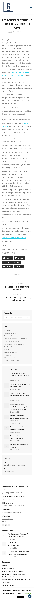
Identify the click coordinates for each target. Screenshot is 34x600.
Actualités (7, 330)
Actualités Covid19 (10, 333)
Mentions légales (7, 519)
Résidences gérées (10, 358)
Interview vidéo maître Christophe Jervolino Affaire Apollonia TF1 (19, 418)
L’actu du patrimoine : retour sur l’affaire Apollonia (20, 386)
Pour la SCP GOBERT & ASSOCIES (14, 238)
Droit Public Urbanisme (11, 341)
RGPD (4, 521)
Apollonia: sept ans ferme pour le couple (19, 446)
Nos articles (8, 349)
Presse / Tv (8, 355)
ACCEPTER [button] (20, 597)
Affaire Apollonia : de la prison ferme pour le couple (19, 437)
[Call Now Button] (29, 596)
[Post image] (6, 374)
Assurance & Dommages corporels (15, 336)
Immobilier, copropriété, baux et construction (14, 346)
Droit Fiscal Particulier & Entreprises (15, 339)
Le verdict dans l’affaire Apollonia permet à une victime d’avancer (19, 395)
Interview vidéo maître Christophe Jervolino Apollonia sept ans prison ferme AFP (19, 407)
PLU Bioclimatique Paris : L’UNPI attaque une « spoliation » (20, 375)
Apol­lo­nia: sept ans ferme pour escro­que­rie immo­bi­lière (19, 428)
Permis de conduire (10, 352)
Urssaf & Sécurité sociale (12, 361)
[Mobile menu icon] (31, 7)
